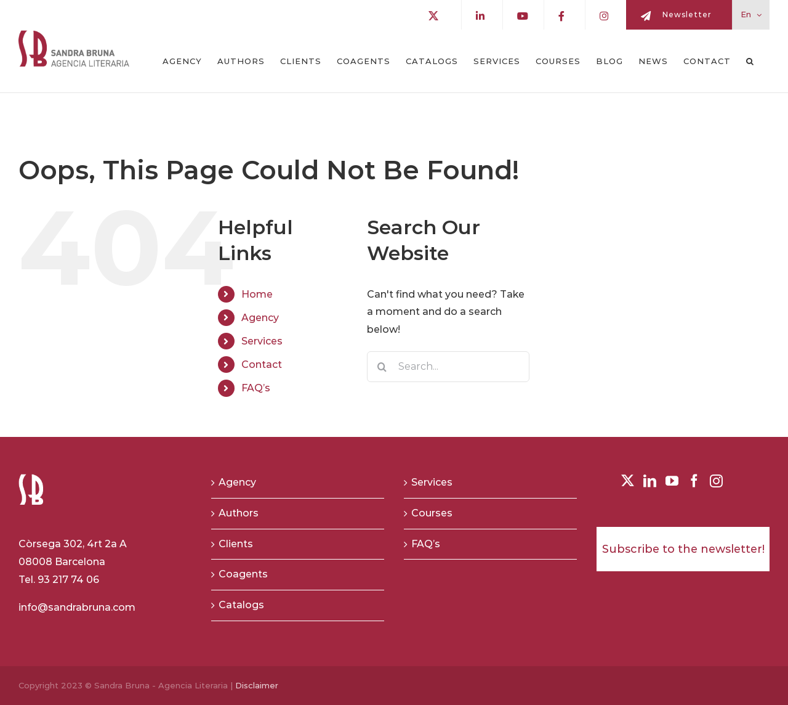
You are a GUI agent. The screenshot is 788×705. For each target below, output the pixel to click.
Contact (261, 364)
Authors (239, 513)
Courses (431, 513)
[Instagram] (716, 481)
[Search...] (448, 366)
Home (257, 294)
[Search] (382, 366)
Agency (260, 318)
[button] (750, 61)
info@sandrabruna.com (76, 607)
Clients (236, 544)
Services (262, 341)
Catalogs (241, 605)
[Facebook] (694, 481)
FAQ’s (255, 388)
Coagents (243, 574)
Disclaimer (256, 685)
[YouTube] (671, 481)
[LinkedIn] (649, 481)
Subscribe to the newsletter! (683, 549)
